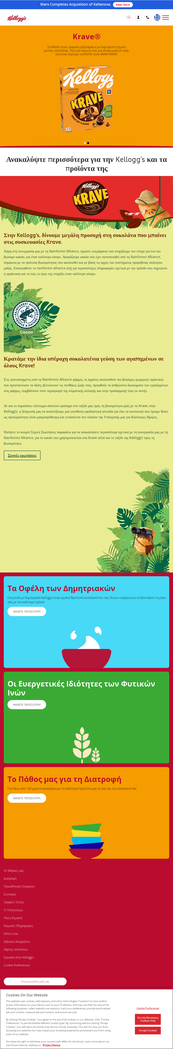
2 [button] (88, 143)
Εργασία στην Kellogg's (19, 957)
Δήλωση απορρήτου (17, 941)
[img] (17, 18)
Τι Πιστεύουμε (13, 910)
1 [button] (85, 143)
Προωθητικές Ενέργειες (19, 886)
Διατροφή (10, 878)
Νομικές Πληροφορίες (18, 926)
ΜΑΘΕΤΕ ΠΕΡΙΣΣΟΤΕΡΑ (27, 611)
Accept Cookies (148, 1031)
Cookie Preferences (17, 965)
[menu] (165, 17)
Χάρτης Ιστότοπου (16, 949)
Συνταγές (10, 894)
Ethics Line (11, 934)
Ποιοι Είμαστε (13, 918)
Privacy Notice (51, 1046)
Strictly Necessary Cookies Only (147, 1020)
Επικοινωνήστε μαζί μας (35, 981)
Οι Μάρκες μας (14, 871)
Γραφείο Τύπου (14, 902)
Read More (123, 4)
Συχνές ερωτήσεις (22, 455)
